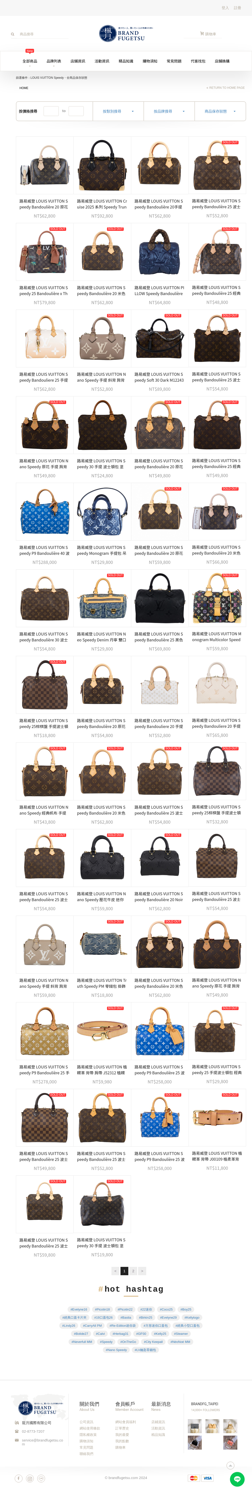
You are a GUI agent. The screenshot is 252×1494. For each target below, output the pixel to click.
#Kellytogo (192, 1317)
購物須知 (150, 61)
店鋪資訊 (78, 61)
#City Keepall (153, 1342)
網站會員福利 (125, 1422)
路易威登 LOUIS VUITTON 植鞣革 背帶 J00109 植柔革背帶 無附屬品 (217, 1156)
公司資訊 (86, 1422)
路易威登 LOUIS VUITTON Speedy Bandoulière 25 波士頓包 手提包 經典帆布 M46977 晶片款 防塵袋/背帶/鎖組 (217, 203)
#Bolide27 (81, 1334)
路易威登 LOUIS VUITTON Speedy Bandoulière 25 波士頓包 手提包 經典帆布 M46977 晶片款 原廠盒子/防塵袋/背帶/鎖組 (160, 810)
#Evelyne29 (168, 1317)
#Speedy (106, 1342)
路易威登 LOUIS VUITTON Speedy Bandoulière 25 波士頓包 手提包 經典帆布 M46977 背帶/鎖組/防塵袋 (102, 1156)
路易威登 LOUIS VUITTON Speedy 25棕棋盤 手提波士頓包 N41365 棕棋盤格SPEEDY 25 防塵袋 (44, 723)
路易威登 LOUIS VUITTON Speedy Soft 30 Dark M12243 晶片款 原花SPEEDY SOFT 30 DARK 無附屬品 (159, 377)
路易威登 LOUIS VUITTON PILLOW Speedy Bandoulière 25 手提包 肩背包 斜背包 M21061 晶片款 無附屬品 (159, 290)
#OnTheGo (128, 1342)
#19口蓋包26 (103, 1317)
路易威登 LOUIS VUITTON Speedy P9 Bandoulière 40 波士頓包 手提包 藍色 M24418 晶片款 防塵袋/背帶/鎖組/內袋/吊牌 (45, 550)
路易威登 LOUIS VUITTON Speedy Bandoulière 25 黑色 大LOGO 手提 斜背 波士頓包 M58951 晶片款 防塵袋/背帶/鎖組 (159, 637)
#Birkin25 (145, 1317)
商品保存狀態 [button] (220, 111)
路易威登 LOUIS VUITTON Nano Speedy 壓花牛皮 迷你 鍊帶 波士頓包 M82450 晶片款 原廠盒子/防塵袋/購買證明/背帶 (101, 896)
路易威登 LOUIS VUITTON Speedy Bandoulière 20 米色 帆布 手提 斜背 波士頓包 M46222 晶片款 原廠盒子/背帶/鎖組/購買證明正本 (101, 810)
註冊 (237, 8)
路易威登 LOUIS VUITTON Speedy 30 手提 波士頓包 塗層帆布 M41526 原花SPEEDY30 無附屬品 (102, 463)
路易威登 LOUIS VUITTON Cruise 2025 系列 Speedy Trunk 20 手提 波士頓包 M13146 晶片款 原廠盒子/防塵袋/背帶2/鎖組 (102, 204)
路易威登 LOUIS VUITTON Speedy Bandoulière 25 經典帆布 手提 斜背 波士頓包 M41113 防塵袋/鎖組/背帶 (216, 290)
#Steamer (181, 1334)
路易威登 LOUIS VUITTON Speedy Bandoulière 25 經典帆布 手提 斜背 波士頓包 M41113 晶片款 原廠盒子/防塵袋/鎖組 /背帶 (216, 463)
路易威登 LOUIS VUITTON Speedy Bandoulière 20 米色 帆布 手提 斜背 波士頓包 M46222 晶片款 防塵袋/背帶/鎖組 (101, 290)
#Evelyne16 (79, 1309)
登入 (225, 8)
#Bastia (125, 1317)
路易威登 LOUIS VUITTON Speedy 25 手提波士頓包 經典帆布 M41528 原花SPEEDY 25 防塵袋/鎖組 (217, 1069)
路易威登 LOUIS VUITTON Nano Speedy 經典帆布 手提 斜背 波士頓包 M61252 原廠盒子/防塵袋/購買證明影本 (44, 810)
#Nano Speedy (116, 1350)
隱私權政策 (88, 1435)
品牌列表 (54, 61)
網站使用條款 (90, 1428)
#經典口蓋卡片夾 (74, 1317)
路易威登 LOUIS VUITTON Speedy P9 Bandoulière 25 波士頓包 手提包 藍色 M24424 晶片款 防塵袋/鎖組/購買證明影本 (160, 1070)
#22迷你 (146, 1309)
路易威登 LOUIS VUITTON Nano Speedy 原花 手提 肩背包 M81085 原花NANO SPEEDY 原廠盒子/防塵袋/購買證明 (216, 983)
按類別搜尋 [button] (118, 111)
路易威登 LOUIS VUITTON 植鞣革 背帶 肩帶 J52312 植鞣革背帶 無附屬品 (102, 1070)
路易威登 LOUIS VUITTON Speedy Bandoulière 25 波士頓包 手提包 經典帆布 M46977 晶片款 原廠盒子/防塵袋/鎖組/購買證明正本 (45, 896)
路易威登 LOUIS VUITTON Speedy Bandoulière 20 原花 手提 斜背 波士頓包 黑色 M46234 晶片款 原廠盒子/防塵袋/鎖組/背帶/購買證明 (44, 204)
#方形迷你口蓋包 (156, 1325)
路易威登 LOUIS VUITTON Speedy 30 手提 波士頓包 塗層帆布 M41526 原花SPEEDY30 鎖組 (102, 1242)
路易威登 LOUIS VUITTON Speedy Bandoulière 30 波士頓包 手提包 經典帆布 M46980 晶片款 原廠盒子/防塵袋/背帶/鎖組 (45, 637)
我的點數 (122, 1441)
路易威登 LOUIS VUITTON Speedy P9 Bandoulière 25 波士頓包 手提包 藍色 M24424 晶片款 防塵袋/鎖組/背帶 (160, 1156)
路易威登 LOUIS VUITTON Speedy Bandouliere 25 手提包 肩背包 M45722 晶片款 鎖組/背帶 (44, 377)
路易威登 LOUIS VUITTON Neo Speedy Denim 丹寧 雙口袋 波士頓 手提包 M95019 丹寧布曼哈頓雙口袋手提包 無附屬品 (101, 637)
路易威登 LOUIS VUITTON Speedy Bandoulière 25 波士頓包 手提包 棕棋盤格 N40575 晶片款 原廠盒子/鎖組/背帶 (217, 896)
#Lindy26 (68, 1325)
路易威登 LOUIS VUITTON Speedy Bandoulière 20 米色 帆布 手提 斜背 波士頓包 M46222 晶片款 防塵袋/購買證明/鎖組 (159, 983)
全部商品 (30, 57)
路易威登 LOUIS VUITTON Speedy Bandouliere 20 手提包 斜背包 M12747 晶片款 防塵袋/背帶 (159, 723)
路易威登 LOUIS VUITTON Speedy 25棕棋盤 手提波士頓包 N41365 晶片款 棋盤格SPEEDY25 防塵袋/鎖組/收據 (216, 810)
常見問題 (174, 61)
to (64, 111)
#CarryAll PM (92, 1325)
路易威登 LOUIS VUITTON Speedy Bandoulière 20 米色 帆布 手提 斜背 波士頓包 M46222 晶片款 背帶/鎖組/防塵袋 (216, 550)
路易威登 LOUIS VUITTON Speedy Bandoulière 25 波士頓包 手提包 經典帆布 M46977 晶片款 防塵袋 (44, 1243)
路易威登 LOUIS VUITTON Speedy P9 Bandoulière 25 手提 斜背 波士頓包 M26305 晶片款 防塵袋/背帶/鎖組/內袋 (45, 1070)
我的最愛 (122, 1435)
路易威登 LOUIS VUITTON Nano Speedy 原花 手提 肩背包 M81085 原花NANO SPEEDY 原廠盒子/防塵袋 (44, 463)
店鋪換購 (222, 61)
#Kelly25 (160, 1334)
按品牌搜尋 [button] (169, 111)
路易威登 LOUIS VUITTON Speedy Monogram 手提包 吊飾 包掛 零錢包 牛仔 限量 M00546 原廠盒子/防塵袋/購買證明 (101, 550)
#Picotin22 (125, 1309)
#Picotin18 (102, 1309)
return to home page (227, 88)
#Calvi (100, 1334)
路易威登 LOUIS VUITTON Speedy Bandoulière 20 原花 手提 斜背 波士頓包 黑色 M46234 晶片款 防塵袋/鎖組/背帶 (159, 550)
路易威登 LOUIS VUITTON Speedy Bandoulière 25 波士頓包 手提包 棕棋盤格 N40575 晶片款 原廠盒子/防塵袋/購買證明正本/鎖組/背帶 (45, 1156)
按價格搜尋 (28, 111)
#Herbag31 (120, 1334)
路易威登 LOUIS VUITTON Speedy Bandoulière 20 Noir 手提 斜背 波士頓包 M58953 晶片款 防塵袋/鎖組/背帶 (159, 896)
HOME (24, 88)
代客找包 (198, 61)
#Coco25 (166, 1309)
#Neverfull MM (82, 1342)
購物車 (120, 1447)
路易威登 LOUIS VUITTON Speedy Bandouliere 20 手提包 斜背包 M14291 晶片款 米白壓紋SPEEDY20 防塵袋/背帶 (216, 723)
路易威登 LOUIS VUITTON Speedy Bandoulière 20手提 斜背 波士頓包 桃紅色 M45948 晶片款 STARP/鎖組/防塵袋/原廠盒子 (159, 204)
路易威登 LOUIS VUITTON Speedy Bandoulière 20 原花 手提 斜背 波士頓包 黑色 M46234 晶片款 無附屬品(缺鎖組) (101, 723)
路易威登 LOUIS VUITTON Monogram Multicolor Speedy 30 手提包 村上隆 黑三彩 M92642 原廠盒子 (216, 636)
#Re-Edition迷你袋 (122, 1325)
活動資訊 (102, 61)
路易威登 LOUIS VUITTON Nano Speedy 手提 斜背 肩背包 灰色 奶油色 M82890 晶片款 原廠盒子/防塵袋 (101, 377)
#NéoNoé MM (180, 1342)
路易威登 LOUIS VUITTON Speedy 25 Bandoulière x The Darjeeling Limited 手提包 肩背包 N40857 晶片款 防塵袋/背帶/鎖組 (44, 290)
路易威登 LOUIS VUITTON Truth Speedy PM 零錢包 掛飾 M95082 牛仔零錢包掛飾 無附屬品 (102, 983)
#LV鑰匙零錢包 (145, 1350)
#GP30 (141, 1334)
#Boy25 (185, 1309)
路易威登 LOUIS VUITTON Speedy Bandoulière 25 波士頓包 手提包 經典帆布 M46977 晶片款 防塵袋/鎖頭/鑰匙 (217, 377)
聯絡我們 (86, 1454)
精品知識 (126, 61)
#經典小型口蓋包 (188, 1325)
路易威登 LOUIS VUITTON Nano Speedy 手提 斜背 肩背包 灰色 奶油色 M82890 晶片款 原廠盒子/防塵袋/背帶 (44, 983)
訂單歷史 (122, 1428)
